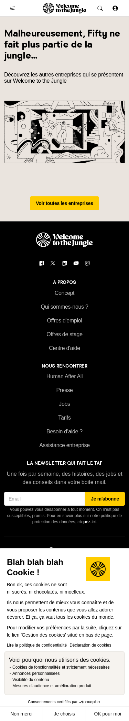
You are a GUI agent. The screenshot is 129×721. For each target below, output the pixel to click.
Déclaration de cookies (90, 645)
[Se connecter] (115, 8)
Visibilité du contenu (30, 679)
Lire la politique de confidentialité (37, 645)
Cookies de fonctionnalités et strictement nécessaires (61, 667)
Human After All (64, 376)
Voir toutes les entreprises (64, 203)
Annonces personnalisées (36, 673)
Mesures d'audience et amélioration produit (51, 685)
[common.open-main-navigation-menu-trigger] (12, 8)
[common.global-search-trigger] (100, 8)
